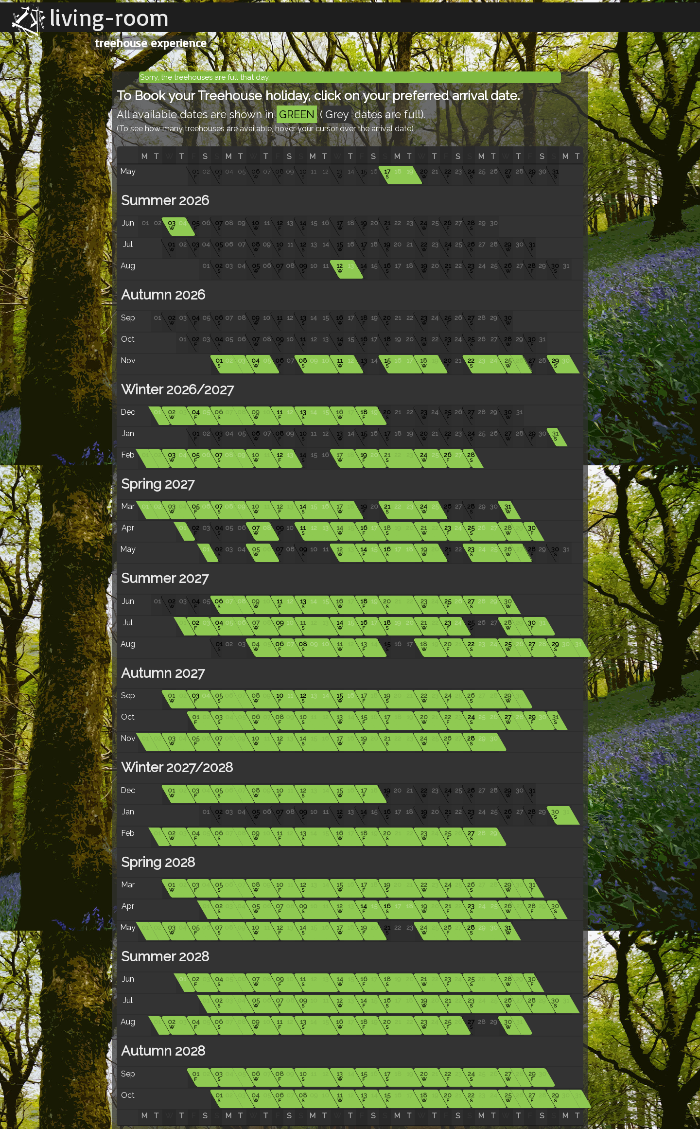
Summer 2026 (163, 201)
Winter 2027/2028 (175, 767)
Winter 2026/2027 (176, 390)
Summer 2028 (163, 957)
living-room (109, 17)
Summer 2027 (163, 578)
